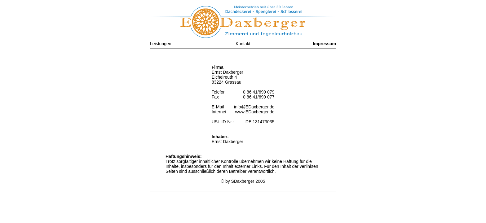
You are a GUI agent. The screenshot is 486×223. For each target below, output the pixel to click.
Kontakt (243, 43)
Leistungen (160, 43)
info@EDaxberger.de (254, 106)
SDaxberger (242, 181)
